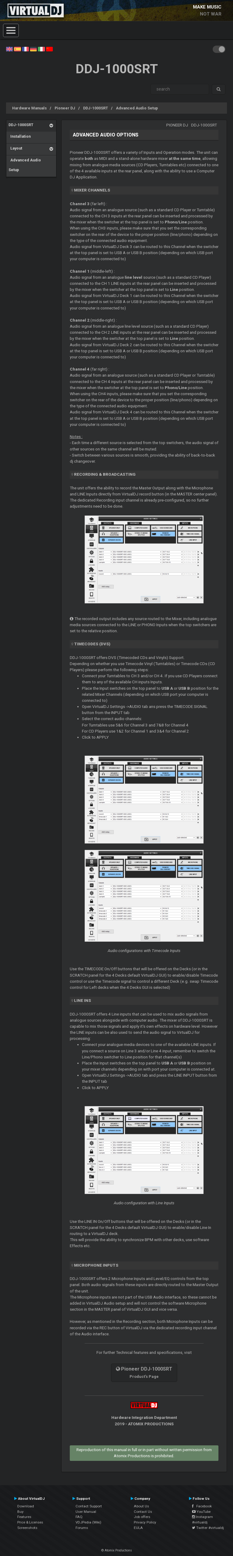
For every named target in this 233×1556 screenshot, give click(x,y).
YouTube (201, 1511)
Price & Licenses (30, 1522)
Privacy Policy (145, 1522)
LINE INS (82, 1000)
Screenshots (27, 1528)
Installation (19, 136)
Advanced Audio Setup (137, 108)
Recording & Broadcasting (105, 474)
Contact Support (89, 1506)
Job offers (142, 1517)
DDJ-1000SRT (95, 108)
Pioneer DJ (65, 108)
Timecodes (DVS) (92, 644)
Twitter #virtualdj (208, 1528)
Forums (82, 1528)
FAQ (79, 1517)
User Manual (86, 1511)
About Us (141, 1506)
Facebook (202, 1506)
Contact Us (143, 1511)
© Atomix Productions (116, 1550)
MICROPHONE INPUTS (96, 1265)
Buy (20, 1511)
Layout (15, 148)
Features (24, 1517)
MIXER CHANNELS (92, 190)
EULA (138, 1528)
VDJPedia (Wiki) (88, 1522)
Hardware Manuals (29, 108)
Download (25, 1506)
